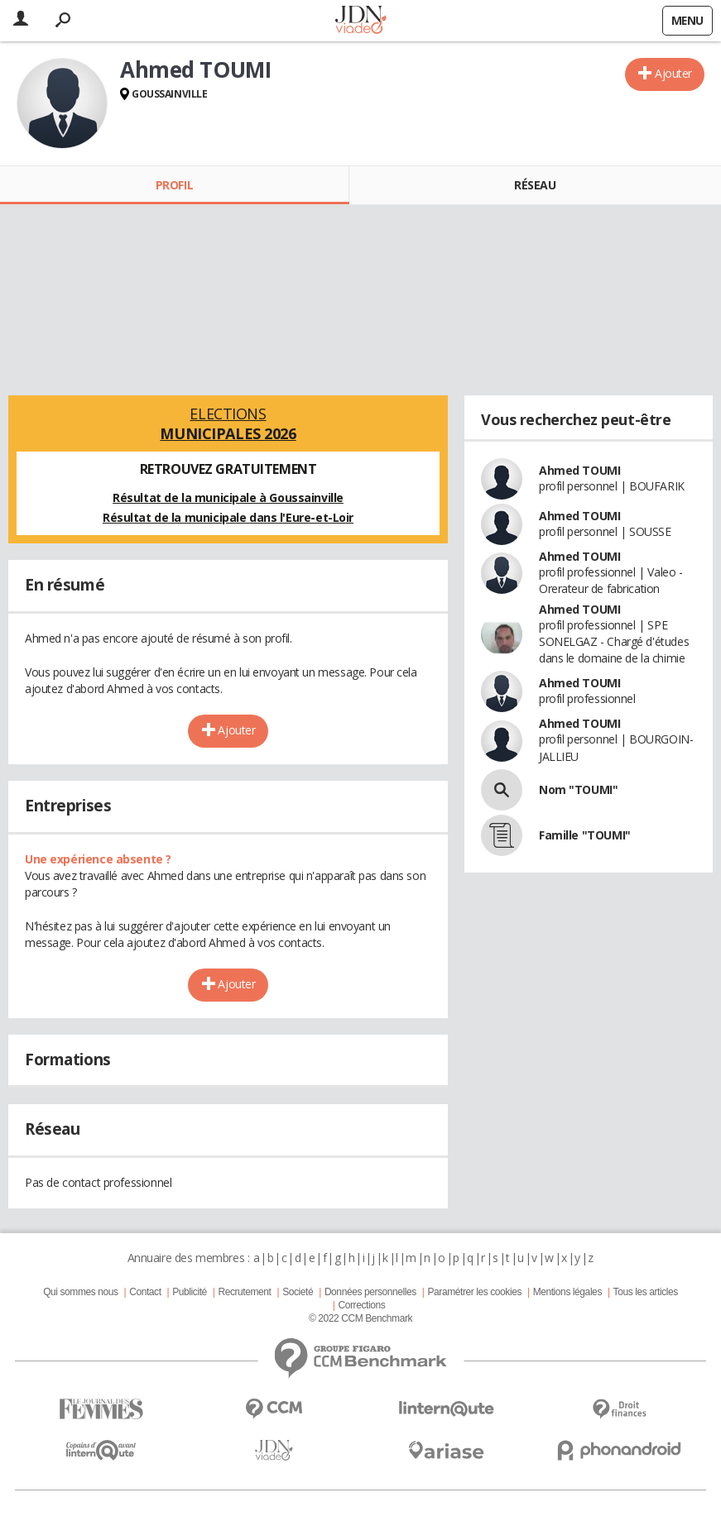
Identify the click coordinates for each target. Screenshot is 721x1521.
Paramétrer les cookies (475, 1292)
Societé (297, 1292)
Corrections (361, 1305)
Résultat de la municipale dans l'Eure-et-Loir (228, 517)
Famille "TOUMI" (585, 835)
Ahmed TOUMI (579, 470)
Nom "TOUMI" (578, 789)
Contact (145, 1292)
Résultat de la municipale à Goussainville (228, 497)
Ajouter (673, 73)
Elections (228, 423)
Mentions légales (567, 1292)
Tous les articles (645, 1292)
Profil (174, 185)
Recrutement (244, 1292)
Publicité (189, 1292)
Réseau (534, 185)
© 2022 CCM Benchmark (360, 1318)
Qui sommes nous (80, 1292)
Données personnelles (370, 1292)
